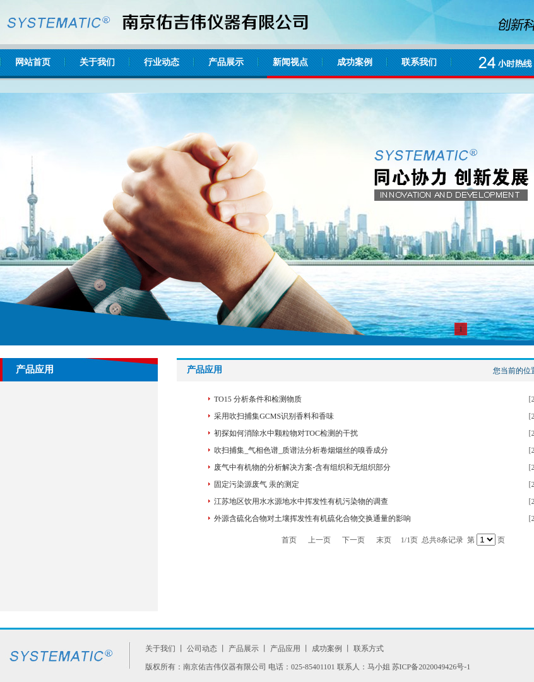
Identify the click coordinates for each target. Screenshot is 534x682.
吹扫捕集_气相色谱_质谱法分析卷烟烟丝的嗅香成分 (301, 450)
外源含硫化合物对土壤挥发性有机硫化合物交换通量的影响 (312, 518)
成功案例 (354, 62)
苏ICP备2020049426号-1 (431, 666)
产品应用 (285, 648)
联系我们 (419, 62)
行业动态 (161, 62)
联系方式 (368, 648)
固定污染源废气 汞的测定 (256, 484)
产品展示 (226, 62)
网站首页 (32, 62)
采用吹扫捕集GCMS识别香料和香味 (274, 416)
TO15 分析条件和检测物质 (258, 399)
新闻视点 (290, 62)
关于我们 (97, 62)
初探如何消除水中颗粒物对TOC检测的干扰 (286, 433)
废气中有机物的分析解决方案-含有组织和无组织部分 (302, 467)
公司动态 (202, 648)
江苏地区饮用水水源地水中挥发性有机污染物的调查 (301, 501)
